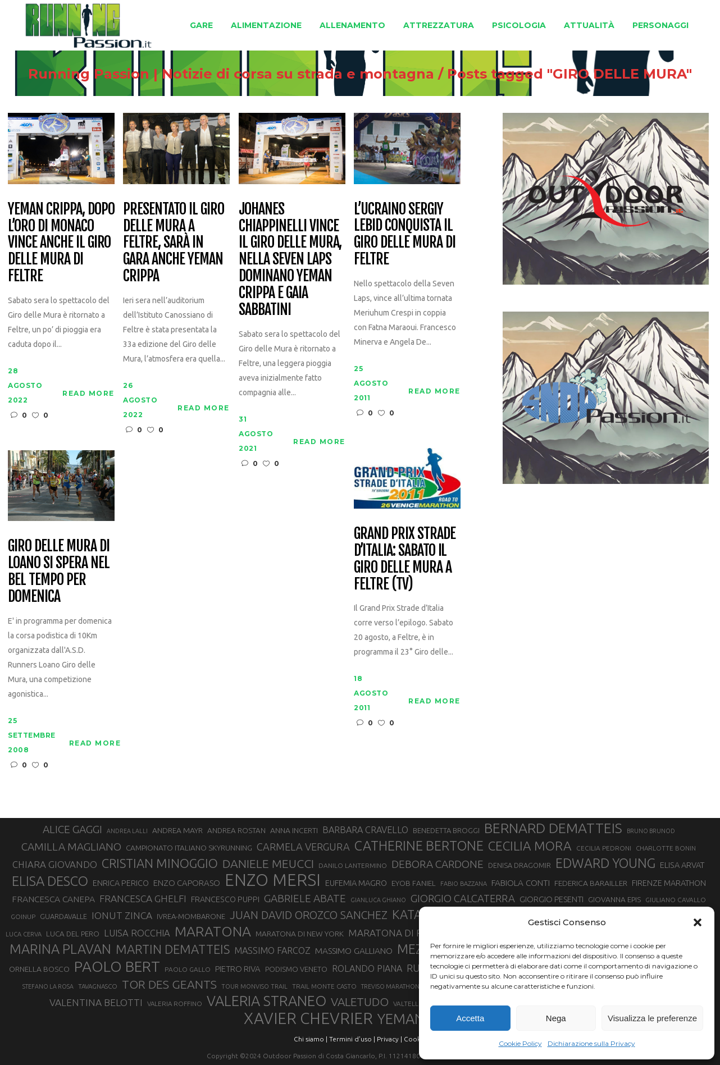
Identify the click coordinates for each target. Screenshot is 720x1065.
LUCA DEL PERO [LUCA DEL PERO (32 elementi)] (72, 934)
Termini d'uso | (352, 1039)
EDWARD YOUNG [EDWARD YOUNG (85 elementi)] (605, 863)
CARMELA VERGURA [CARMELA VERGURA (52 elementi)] (303, 846)
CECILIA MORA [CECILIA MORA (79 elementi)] (530, 846)
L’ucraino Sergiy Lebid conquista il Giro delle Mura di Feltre (404, 234)
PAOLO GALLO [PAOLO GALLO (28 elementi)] (188, 969)
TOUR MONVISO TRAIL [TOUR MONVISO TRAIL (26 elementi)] (254, 986)
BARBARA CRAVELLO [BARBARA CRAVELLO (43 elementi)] (365, 830)
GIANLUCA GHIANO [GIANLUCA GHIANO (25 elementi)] (378, 900)
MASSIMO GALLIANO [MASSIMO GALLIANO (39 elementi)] (354, 951)
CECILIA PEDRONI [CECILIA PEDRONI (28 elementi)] (603, 848)
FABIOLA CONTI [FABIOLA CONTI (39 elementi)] (520, 883)
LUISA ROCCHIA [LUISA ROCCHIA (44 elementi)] (137, 933)
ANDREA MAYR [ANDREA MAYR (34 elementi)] (177, 830)
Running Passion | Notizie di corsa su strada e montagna (207, 74)
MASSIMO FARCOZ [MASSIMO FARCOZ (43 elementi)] (272, 950)
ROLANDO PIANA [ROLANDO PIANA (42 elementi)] (367, 968)
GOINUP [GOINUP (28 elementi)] (23, 916)
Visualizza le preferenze (652, 1018)
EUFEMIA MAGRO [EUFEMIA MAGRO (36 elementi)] (356, 883)
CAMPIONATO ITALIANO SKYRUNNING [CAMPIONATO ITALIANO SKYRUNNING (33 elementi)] (189, 847)
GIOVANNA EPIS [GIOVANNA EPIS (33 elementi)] (614, 899)
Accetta (470, 1018)
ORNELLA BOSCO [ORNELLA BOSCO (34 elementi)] (39, 969)
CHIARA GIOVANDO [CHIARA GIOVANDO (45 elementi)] (54, 864)
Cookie (415, 1039)
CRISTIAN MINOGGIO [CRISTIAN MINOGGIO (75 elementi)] (160, 863)
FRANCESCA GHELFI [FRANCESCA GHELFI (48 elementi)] (142, 898)
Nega (556, 1018)
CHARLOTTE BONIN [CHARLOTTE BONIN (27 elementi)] (666, 848)
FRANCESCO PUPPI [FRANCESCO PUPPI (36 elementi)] (225, 899)
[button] (697, 922)
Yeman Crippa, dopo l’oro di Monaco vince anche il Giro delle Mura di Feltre (61, 243)
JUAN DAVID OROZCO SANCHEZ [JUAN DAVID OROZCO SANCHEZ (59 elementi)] (309, 915)
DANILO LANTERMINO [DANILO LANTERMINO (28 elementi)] (352, 865)
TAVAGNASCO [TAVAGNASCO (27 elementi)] (97, 986)
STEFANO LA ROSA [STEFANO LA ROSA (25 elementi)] (48, 986)
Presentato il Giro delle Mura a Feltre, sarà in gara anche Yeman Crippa (173, 243)
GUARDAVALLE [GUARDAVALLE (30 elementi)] (63, 916)
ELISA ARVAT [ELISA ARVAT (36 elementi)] (682, 865)
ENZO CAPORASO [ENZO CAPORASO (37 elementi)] (186, 883)
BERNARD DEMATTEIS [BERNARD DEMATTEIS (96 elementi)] (553, 828)
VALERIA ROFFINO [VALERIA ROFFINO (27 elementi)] (174, 1003)
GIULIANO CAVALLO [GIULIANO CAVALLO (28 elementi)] (675, 899)
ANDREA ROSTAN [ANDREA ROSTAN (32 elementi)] (236, 830)
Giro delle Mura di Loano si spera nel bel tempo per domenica (58, 571)
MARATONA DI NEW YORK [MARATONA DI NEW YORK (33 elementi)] (300, 933)
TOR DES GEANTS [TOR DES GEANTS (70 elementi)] (169, 984)
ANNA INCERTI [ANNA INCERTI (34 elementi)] (294, 830)
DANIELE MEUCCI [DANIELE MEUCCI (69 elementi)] (268, 863)
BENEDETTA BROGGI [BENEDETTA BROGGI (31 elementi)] (446, 830)
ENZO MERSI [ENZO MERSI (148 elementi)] (273, 880)
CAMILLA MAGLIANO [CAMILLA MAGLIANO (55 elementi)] (71, 846)
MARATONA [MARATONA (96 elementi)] (213, 931)
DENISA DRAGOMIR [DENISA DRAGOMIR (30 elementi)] (519, 865)
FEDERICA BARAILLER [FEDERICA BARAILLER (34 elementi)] (590, 883)
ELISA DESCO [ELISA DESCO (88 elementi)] (50, 881)
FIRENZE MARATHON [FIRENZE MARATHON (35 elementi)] (669, 883)
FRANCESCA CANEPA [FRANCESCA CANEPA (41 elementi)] (53, 899)
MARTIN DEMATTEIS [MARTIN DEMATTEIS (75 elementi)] (173, 949)
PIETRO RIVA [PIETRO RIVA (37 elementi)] (238, 968)
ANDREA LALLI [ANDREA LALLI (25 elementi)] (127, 831)
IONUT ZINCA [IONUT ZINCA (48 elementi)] (122, 915)
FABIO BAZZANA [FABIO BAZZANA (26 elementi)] (463, 883)
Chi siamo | (310, 1039)
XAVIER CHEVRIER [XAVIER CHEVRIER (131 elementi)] (308, 1018)
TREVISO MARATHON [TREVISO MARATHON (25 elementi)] (390, 986)
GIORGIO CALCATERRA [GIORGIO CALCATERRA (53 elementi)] (463, 898)
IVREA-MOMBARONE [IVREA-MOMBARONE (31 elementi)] (191, 916)
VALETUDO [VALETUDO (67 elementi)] (360, 1001)
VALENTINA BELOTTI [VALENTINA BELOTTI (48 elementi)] (96, 1002)
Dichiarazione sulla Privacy (591, 1043)
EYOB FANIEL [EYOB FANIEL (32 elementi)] (413, 883)
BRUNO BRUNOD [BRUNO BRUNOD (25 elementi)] (651, 831)
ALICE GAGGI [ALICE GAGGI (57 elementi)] (72, 829)
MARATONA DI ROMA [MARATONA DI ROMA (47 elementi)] (396, 932)
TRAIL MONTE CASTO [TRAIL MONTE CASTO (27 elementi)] (324, 986)
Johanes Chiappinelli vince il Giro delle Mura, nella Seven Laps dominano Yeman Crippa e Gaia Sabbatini (290, 259)
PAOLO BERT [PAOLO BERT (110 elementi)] (117, 966)
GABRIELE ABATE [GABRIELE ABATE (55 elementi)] (305, 898)
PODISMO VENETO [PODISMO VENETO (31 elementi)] (296, 969)
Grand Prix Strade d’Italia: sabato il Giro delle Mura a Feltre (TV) (404, 559)
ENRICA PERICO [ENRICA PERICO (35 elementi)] (121, 883)
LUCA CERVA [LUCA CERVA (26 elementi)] (24, 934)
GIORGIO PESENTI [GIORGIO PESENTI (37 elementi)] (552, 899)
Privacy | (389, 1039)
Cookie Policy (520, 1043)
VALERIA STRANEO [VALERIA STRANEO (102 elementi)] (266, 1001)
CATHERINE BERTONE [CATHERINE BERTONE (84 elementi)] (419, 845)
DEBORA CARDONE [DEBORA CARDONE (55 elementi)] (437, 864)
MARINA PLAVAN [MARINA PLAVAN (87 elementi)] (60, 948)
